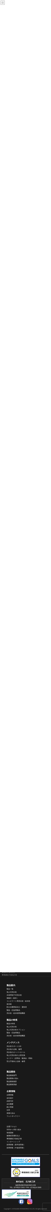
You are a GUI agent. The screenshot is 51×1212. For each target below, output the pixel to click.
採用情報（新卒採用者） (16, 1145)
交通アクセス (12, 1126)
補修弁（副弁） (12, 998)
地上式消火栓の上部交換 (16, 1055)
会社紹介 (10, 1098)
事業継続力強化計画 (9, 975)
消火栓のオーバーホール (16, 1052)
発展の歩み (11, 1113)
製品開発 (11, 1072)
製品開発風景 (12, 1081)
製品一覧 (10, 989)
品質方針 (10, 1101)
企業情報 (11, 1091)
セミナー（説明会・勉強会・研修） (20, 1058)
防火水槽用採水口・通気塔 (17, 1007)
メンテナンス (13, 1042)
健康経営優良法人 (13, 1136)
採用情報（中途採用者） (16, 1148)
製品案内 (11, 985)
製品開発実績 (12, 1084)
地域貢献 (10, 1133)
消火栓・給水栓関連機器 (16, 1013)
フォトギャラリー (13, 1116)
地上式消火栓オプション (16, 1030)
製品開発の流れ (12, 1078)
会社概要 (10, 1104)
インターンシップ (13, 1142)
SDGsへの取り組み (14, 1129)
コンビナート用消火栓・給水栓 (18, 1001)
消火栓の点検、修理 (14, 1049)
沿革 (8, 1110)
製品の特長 (12, 1020)
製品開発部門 (12, 1075)
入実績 (10, 1107)
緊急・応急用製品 (13, 1010)
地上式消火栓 (12, 992)
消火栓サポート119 (14, 1046)
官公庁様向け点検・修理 (16, 1061)
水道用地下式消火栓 (14, 995)
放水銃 (9, 1004)
